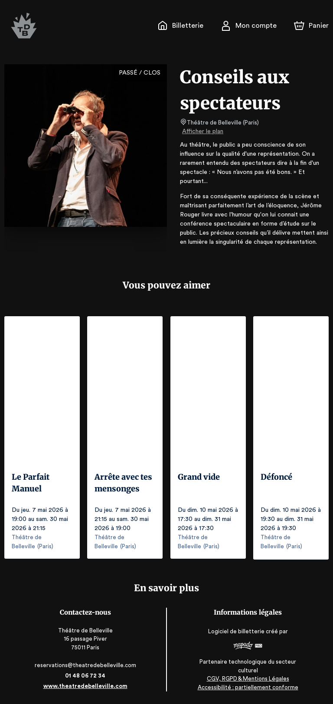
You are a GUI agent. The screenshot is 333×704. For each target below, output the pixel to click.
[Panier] (311, 25)
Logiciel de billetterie (236, 630)
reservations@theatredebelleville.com (85, 664)
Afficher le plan (202, 131)
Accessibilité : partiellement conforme (247, 686)
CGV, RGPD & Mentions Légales (248, 678)
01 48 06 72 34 (85, 675)
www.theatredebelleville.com (85, 685)
